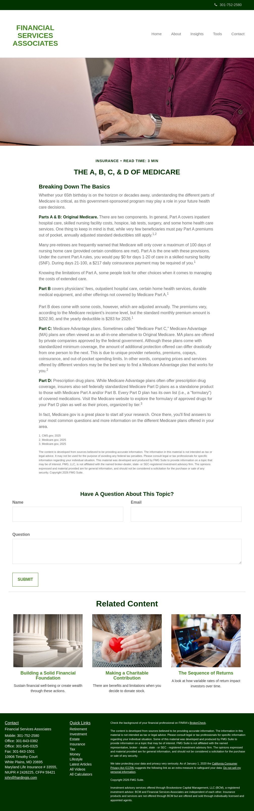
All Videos (77, 769)
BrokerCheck (198, 722)
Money (75, 754)
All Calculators (81, 774)
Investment (78, 734)
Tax (72, 749)
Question (21, 534)
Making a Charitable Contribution (127, 676)
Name (17, 502)
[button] (179, 34)
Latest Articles (81, 764)
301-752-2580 (228, 5)
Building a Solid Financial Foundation (48, 676)
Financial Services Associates (35, 35)
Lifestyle (76, 759)
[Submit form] (25, 580)
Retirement (78, 729)
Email (136, 502)
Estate (75, 739)
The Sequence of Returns (206, 673)
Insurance (77, 744)
